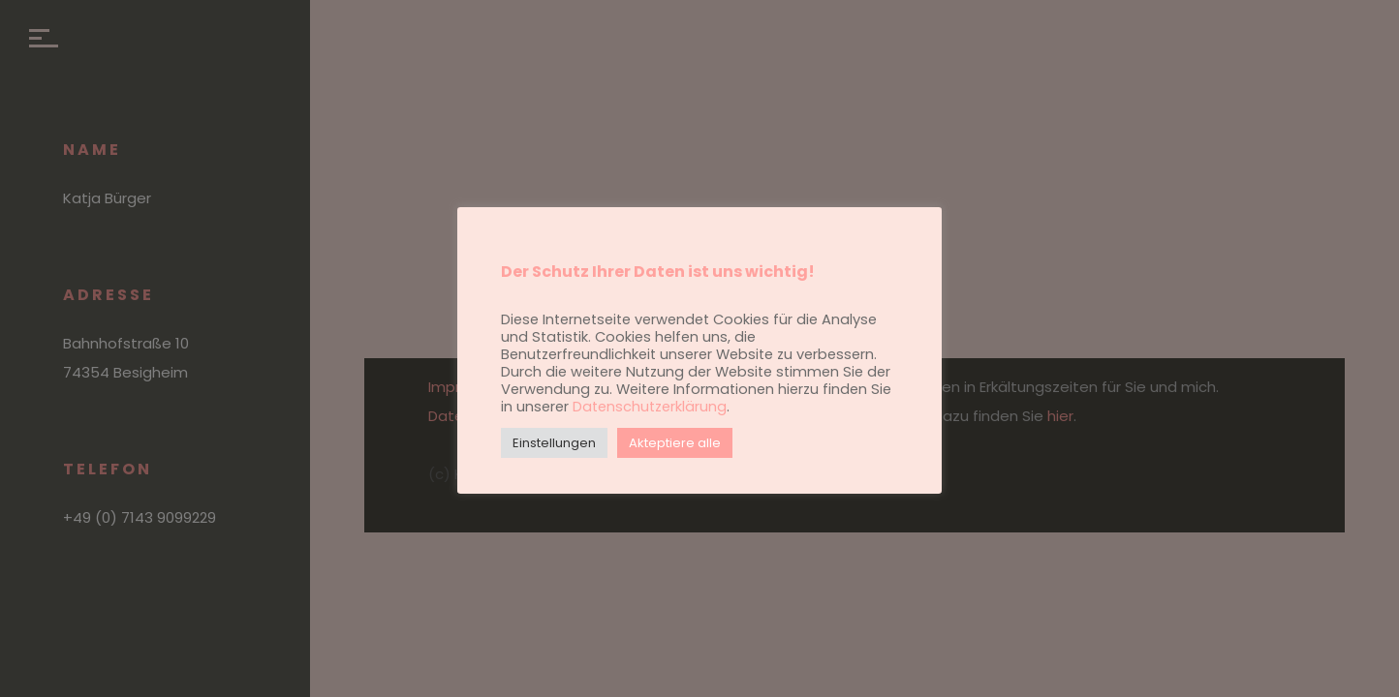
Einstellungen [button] (554, 443)
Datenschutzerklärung (650, 406)
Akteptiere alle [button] (675, 443)
